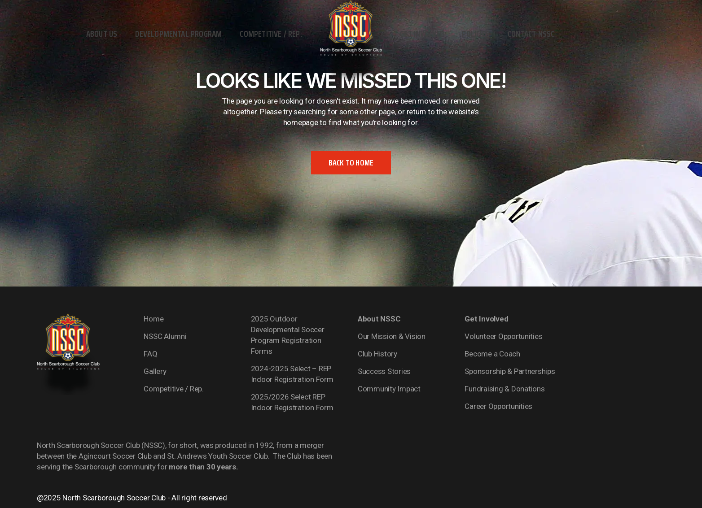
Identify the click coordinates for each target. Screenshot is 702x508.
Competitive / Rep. (173, 388)
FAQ (150, 353)
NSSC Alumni (165, 336)
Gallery (155, 371)
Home (153, 318)
